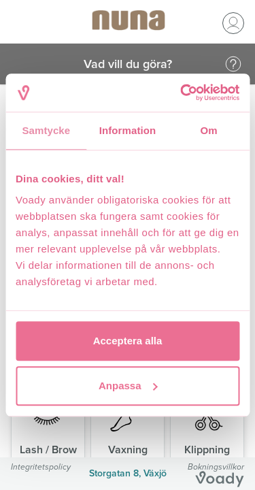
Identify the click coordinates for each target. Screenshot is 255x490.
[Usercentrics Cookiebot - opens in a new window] (181, 92)
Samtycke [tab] (46, 130)
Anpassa (128, 385)
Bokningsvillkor (216, 466)
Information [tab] (127, 130)
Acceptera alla (128, 340)
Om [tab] (209, 130)
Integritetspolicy (41, 466)
